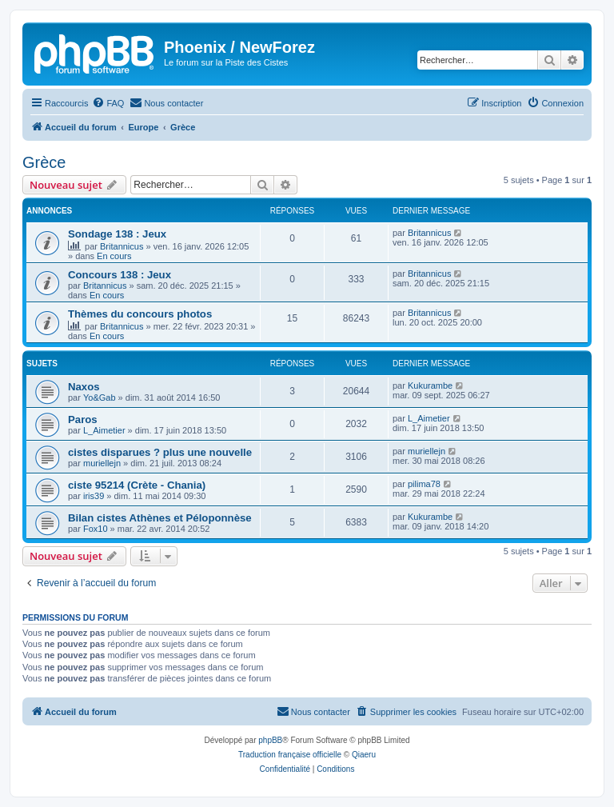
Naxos (84, 387)
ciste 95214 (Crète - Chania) (136, 485)
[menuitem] (108, 103)
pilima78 (424, 484)
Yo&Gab (99, 397)
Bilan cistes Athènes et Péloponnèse (160, 518)
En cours (114, 256)
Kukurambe (430, 385)
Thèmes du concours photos (140, 314)
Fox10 (95, 528)
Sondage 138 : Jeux (117, 234)
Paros (83, 419)
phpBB (270, 740)
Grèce (44, 162)
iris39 (93, 496)
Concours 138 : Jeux (119, 275)
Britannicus (121, 246)
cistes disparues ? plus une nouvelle (160, 452)
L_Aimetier (104, 430)
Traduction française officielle (289, 754)
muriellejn (102, 463)
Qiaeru (364, 754)
